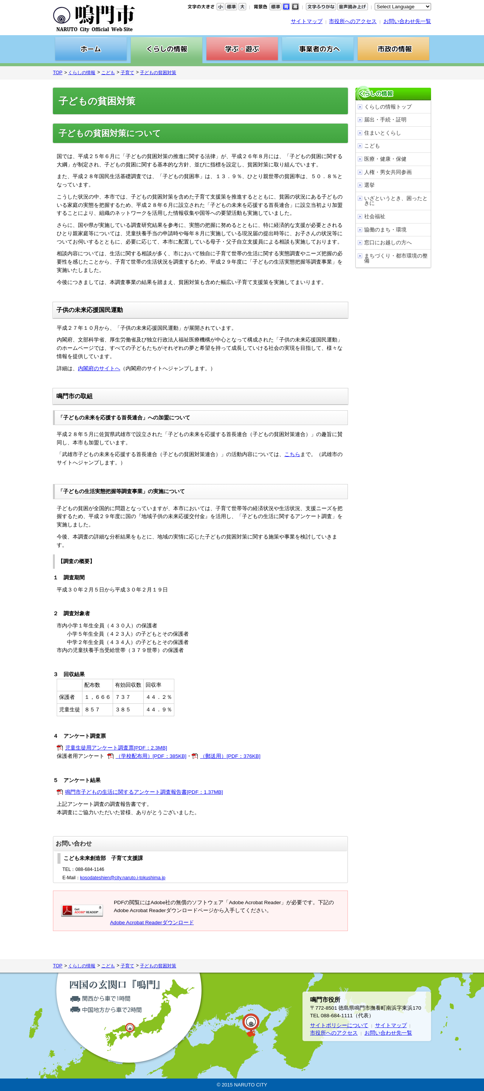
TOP (57, 72)
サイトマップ (307, 21)
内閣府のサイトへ (99, 368)
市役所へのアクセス (353, 21)
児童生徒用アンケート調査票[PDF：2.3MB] (116, 748)
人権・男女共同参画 (388, 172)
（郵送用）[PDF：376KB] (230, 756)
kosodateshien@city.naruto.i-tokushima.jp (123, 877)
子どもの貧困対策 (158, 72)
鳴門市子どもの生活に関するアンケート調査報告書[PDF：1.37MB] (144, 792)
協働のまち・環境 (385, 230)
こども (108, 72)
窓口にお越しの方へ (388, 242)
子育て (127, 72)
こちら (292, 454)
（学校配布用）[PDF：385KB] (151, 756)
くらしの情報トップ (388, 107)
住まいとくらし (382, 133)
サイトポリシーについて (339, 1025)
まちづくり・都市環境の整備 (396, 258)
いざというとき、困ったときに (396, 201)
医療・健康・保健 (385, 159)
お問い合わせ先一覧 (407, 21)
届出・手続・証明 (385, 120)
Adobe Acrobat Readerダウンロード (152, 922)
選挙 (369, 185)
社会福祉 (374, 216)
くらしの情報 (81, 72)
